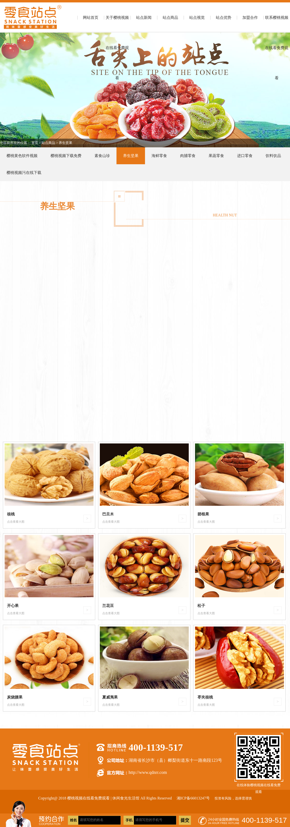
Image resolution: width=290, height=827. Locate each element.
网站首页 (90, 17)
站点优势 (223, 17)
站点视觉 (197, 17)
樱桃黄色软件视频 (22, 156)
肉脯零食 (188, 156)
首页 (34, 143)
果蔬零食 (216, 156)
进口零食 (245, 156)
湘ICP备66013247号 (193, 798)
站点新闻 (144, 17)
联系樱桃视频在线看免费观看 (276, 24)
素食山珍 (102, 156)
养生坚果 (65, 143)
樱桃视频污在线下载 (24, 173)
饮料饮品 (273, 156)
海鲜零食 (159, 156)
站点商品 (170, 17)
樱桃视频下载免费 (66, 156)
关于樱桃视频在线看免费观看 (117, 24)
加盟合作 (250, 17)
